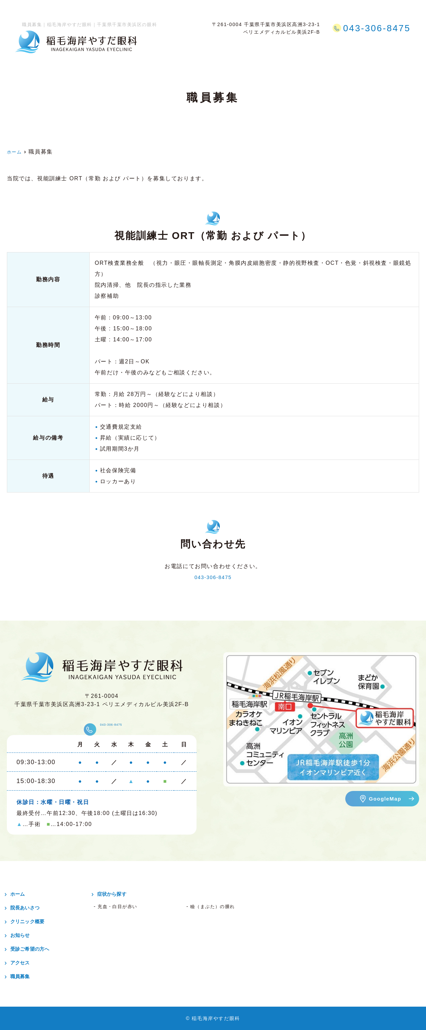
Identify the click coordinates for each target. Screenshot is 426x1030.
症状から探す (277, 47)
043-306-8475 (213, 577)
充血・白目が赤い (122, 906)
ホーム (158, 47)
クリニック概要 (194, 47)
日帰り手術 (237, 47)
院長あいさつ (30, 907)
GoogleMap (384, 799)
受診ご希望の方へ (325, 47)
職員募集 (399, 47)
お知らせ (24, 935)
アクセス (368, 47)
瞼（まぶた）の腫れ (217, 906)
